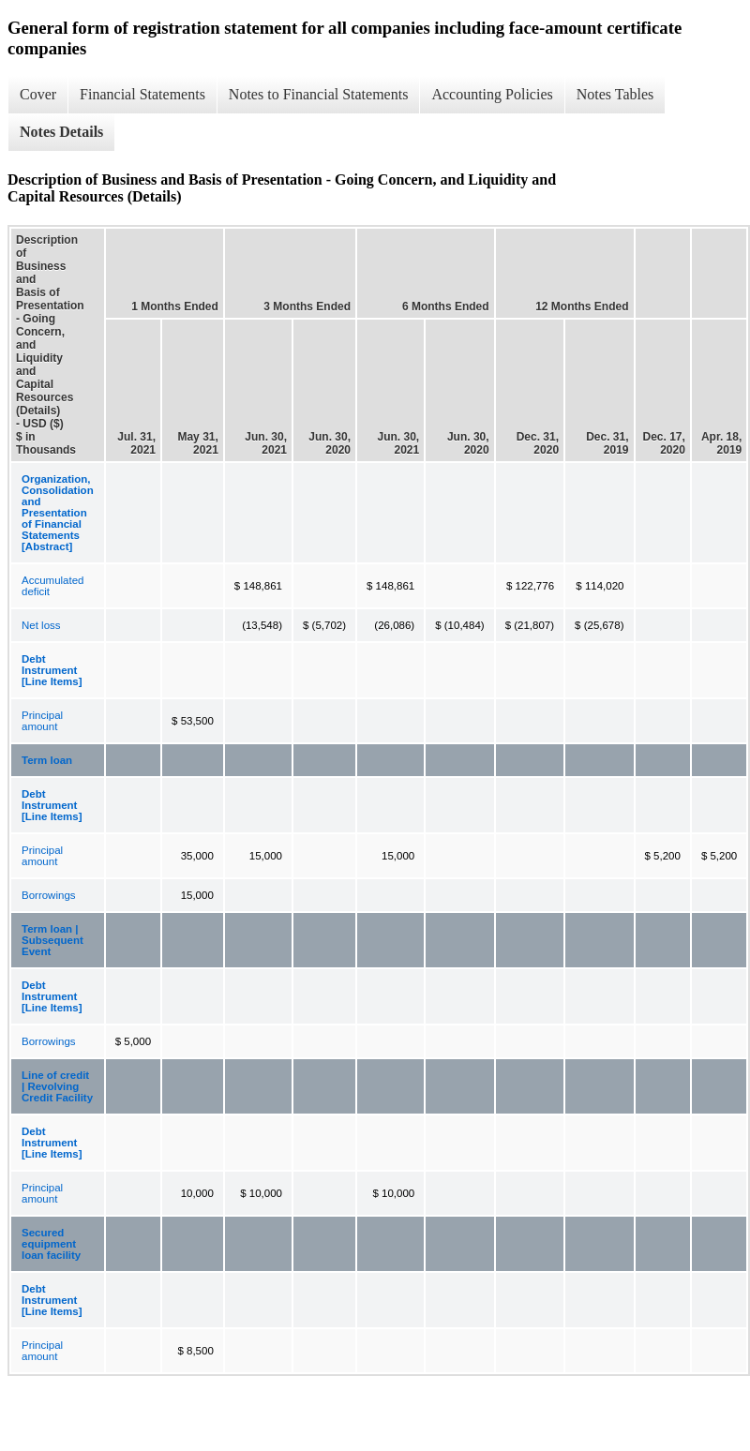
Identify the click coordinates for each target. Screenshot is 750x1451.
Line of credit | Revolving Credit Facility (57, 1086)
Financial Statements (142, 94)
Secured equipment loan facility (51, 1244)
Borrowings (49, 895)
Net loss (41, 625)
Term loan (47, 760)
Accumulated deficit (52, 586)
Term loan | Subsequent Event (52, 940)
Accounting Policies (491, 94)
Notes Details (61, 132)
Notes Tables (615, 94)
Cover (38, 94)
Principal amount (42, 721)
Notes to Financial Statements (319, 94)
